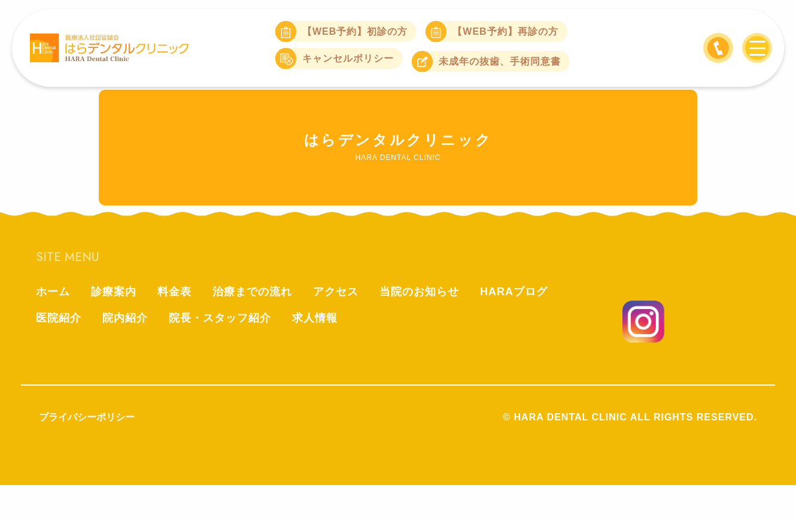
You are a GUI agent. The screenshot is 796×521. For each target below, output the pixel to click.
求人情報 (315, 318)
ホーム (53, 292)
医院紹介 (58, 318)
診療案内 (113, 292)
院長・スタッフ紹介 (220, 318)
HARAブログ (514, 292)
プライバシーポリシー (87, 417)
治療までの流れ (252, 292)
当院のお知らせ (419, 292)
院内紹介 (125, 318)
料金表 (174, 292)
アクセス (335, 292)
